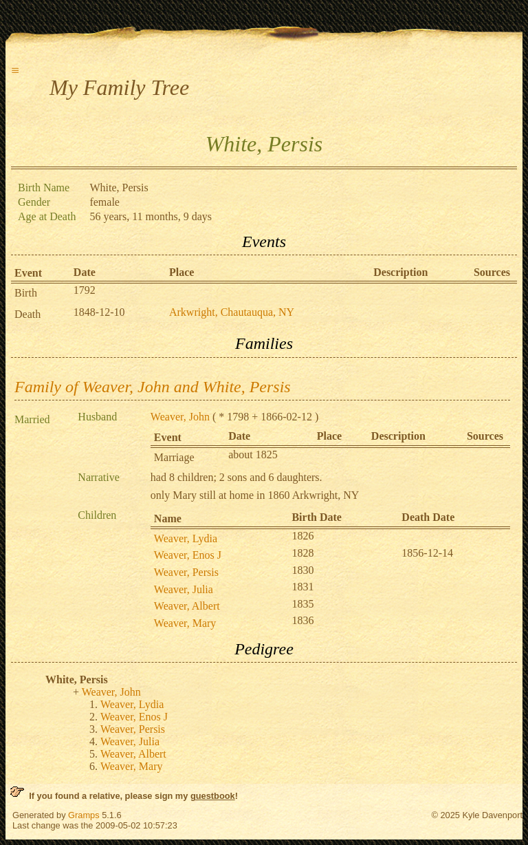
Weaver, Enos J (187, 555)
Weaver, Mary (185, 623)
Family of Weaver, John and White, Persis (152, 387)
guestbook (212, 796)
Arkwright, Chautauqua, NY (231, 312)
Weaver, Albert (187, 606)
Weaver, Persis (186, 572)
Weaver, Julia (183, 589)
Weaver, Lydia (185, 538)
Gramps (84, 815)
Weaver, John (180, 416)
